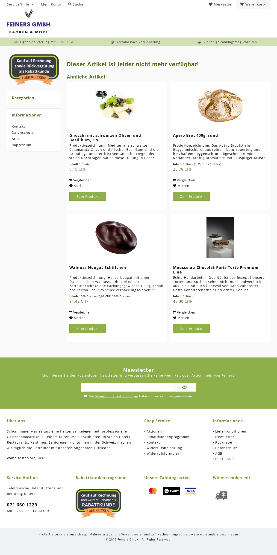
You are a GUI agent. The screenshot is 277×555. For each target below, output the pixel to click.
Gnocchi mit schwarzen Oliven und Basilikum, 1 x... (105, 137)
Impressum (21, 145)
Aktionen (154, 431)
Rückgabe (223, 442)
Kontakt (18, 126)
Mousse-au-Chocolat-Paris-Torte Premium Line (216, 269)
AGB (15, 139)
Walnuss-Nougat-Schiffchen (97, 267)
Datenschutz (23, 132)
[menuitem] (253, 4)
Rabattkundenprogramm (168, 437)
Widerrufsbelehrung (164, 448)
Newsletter (224, 437)
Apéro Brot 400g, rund (195, 135)
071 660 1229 (22, 505)
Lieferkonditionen (230, 431)
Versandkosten (132, 534)
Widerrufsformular (163, 453)
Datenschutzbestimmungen (116, 396)
